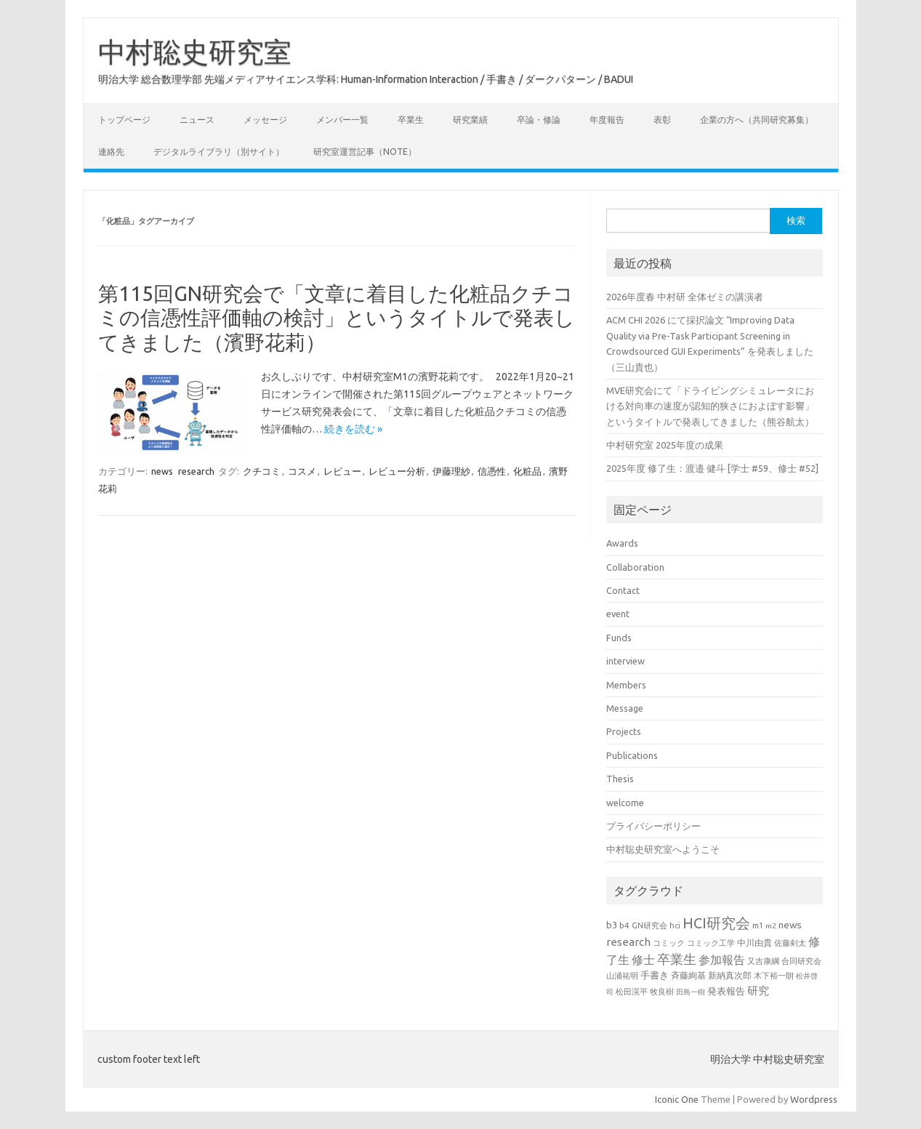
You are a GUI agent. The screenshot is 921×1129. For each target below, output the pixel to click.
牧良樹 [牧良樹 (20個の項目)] (662, 991)
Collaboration (635, 567)
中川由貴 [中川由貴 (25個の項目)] (754, 942)
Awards (622, 543)
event (618, 613)
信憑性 (492, 471)
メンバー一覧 (342, 119)
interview (625, 661)
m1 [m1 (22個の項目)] (757, 925)
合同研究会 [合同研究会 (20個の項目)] (801, 961)
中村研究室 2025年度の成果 (664, 445)
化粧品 (527, 471)
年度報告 (607, 119)
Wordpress (813, 1099)
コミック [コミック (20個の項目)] (669, 943)
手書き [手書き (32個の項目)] (654, 975)
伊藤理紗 (451, 471)
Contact (623, 590)
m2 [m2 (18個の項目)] (770, 926)
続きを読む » (353, 429)
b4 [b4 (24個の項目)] (624, 925)
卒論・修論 (538, 119)
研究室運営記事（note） (365, 151)
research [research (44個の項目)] (628, 942)
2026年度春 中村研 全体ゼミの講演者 (684, 297)
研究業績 (470, 119)
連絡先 (111, 151)
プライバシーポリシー (653, 826)
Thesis (620, 779)
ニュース (197, 119)
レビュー (342, 471)
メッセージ (265, 119)
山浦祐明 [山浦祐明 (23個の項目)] (622, 975)
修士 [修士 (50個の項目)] (643, 959)
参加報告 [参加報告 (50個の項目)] (722, 959)
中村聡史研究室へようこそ (663, 849)
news (162, 471)
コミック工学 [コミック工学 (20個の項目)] (711, 943)
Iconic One (677, 1099)
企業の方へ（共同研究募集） (756, 119)
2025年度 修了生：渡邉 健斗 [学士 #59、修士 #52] (712, 468)
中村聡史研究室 (194, 51)
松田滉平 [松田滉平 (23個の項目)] (632, 991)
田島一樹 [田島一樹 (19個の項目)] (690, 991)
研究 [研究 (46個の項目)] (758, 990)
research (196, 471)
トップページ (124, 119)
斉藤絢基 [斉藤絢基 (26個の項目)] (688, 975)
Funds (619, 637)
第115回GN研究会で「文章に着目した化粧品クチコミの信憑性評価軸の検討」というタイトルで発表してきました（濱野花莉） (336, 317)
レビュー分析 (397, 471)
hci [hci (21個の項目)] (674, 925)
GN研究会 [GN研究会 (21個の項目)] (649, 925)
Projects (623, 731)
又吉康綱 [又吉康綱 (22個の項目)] (763, 961)
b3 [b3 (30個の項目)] (611, 925)
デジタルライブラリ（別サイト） (218, 151)
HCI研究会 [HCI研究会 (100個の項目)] (716, 923)
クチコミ (262, 471)
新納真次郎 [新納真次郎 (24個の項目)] (730, 975)
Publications (632, 755)
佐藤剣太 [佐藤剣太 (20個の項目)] (790, 943)
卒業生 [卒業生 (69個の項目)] (676, 959)
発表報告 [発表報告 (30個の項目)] (726, 991)
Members (626, 685)
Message (624, 708)
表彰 (662, 119)
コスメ (302, 471)
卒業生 (411, 119)
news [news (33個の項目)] (790, 925)
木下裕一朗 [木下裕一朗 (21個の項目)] (774, 975)
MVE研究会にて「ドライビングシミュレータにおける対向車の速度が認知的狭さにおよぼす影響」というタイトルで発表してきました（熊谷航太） (710, 406)
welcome (625, 802)
